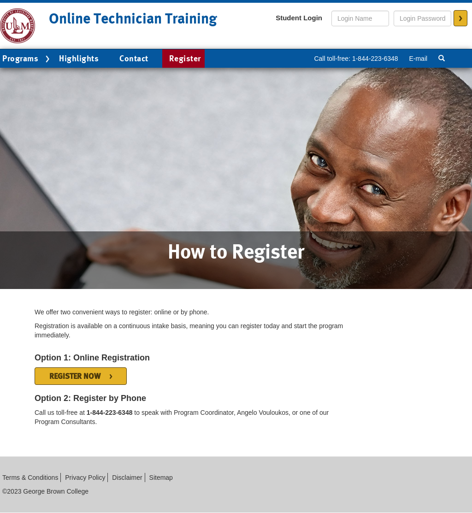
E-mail (418, 58)
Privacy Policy (85, 477)
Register (185, 58)
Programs (27, 59)
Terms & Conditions (30, 477)
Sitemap (161, 477)
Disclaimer (127, 477)
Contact (133, 58)
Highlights (79, 58)
